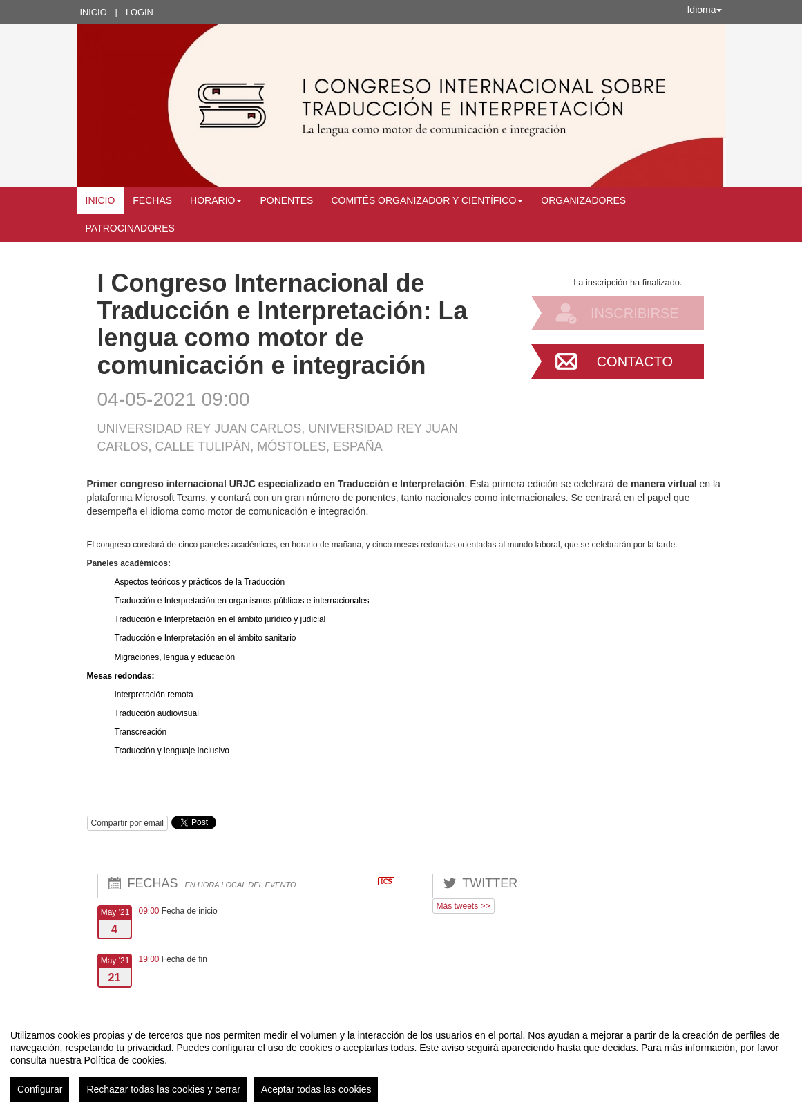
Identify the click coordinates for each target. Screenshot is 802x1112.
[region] (401, 1060)
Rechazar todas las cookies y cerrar (163, 1089)
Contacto (635, 361)
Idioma (704, 9)
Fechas (152, 200)
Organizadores (583, 200)
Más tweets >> (463, 906)
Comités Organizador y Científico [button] (427, 200)
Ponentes (286, 200)
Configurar (39, 1089)
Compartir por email (127, 823)
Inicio (93, 12)
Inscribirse (635, 313)
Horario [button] (216, 200)
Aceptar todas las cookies (316, 1089)
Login (139, 12)
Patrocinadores (130, 228)
